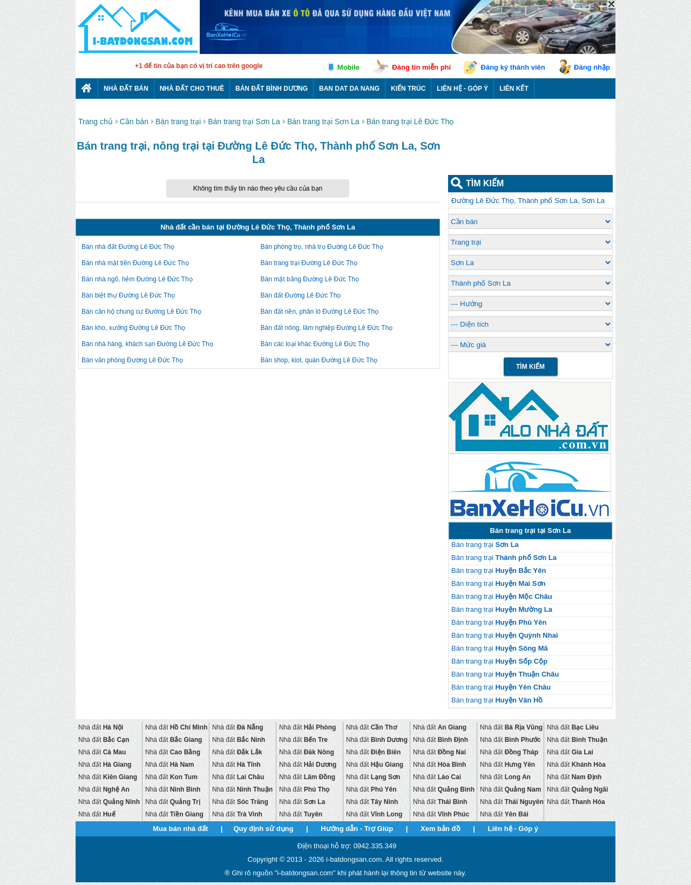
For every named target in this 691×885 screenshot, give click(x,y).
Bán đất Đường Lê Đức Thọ (301, 295)
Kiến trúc (408, 88)
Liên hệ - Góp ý (462, 88)
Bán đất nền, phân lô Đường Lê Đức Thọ (320, 311)
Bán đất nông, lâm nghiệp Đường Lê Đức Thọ (327, 328)
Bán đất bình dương (271, 88)
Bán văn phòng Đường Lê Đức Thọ (132, 360)
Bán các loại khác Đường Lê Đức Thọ (315, 344)
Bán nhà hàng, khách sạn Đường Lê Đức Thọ (147, 344)
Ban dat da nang (349, 88)
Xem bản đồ (440, 829)
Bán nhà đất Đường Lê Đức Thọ (128, 247)
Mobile (348, 67)
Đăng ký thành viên (513, 67)
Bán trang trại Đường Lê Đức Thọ (309, 263)
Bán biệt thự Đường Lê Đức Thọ (128, 295)
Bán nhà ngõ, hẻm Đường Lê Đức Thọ (137, 279)
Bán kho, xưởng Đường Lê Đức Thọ (133, 328)
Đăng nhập (592, 67)
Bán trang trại (485, 545)
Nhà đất (100, 727)
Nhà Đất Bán (126, 88)
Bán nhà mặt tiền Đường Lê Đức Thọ (135, 263)
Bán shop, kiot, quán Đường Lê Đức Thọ (319, 360)
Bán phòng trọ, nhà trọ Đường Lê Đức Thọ (322, 247)
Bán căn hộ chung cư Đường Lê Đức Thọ (141, 311)
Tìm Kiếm (530, 366)
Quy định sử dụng (263, 829)
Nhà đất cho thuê (192, 88)
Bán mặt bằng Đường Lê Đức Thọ (310, 279)
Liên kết (514, 88)
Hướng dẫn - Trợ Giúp (357, 829)
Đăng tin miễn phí (421, 67)
